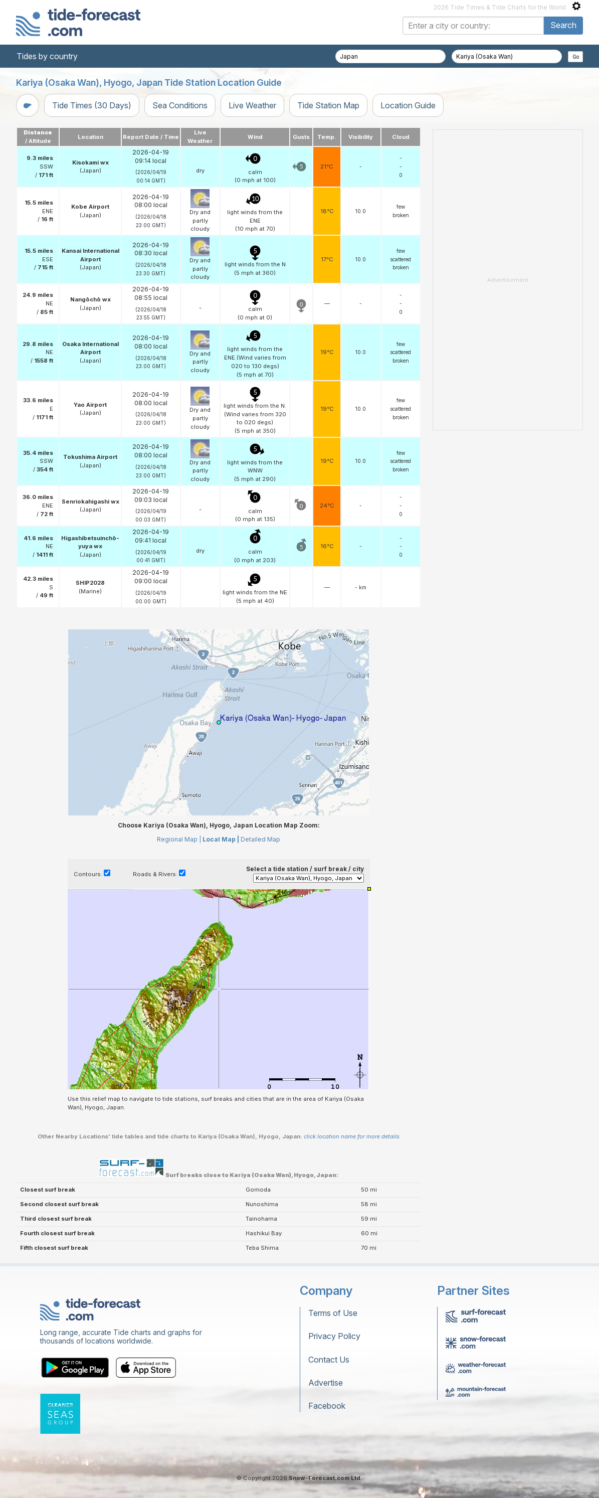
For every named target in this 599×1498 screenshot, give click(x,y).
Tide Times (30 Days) (91, 105)
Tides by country (47, 56)
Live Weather (252, 105)
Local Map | (221, 839)
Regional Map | (179, 839)
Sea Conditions (180, 105)
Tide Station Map (328, 105)
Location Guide (408, 105)
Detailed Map (260, 839)
